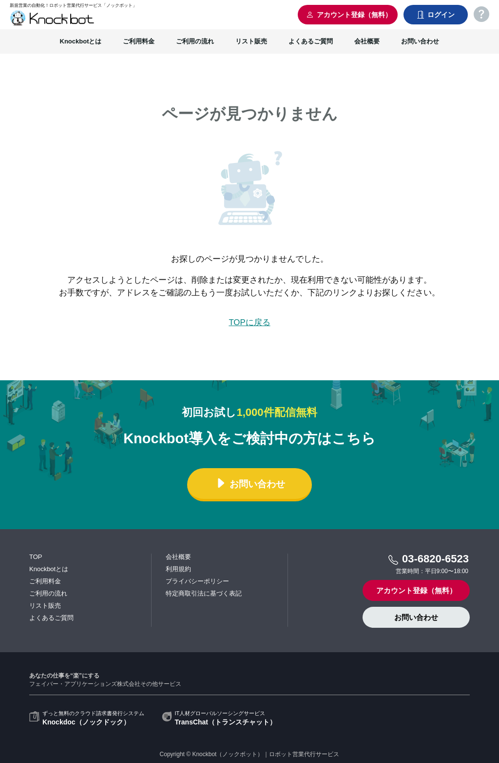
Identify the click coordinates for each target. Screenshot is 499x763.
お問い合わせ (420, 41)
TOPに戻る (249, 322)
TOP (35, 556)
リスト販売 (251, 41)
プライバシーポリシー (197, 581)
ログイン (436, 15)
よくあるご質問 (310, 41)
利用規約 (178, 569)
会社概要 (367, 41)
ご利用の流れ (195, 41)
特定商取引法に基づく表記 (204, 593)
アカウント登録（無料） (349, 15)
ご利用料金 (138, 41)
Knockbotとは (81, 41)
